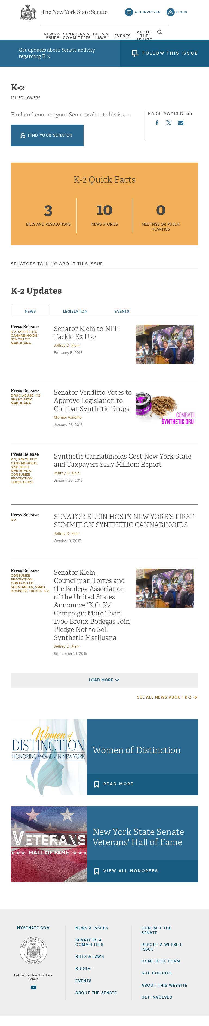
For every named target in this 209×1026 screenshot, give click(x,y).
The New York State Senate (74, 13)
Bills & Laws (96, 36)
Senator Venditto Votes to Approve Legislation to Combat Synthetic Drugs (93, 410)
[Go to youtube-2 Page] (33, 997)
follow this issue (170, 55)
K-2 (13, 341)
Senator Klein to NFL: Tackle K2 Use (87, 342)
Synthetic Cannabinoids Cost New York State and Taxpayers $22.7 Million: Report (122, 470)
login (182, 13)
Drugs (36, 600)
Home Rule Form (161, 971)
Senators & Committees (64, 36)
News (30, 321)
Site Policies (157, 983)
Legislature (22, 492)
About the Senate (96, 1002)
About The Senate (159, 36)
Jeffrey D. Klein (66, 355)
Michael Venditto (68, 427)
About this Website (164, 995)
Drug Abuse (22, 405)
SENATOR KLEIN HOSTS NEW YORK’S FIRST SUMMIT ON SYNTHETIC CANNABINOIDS (124, 530)
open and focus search (182, 36)
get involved (148, 13)
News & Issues (32, 36)
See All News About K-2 (164, 707)
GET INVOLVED (157, 1007)
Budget (84, 978)
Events (128, 37)
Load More (101, 689)
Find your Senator (50, 145)
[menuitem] (32, 36)
